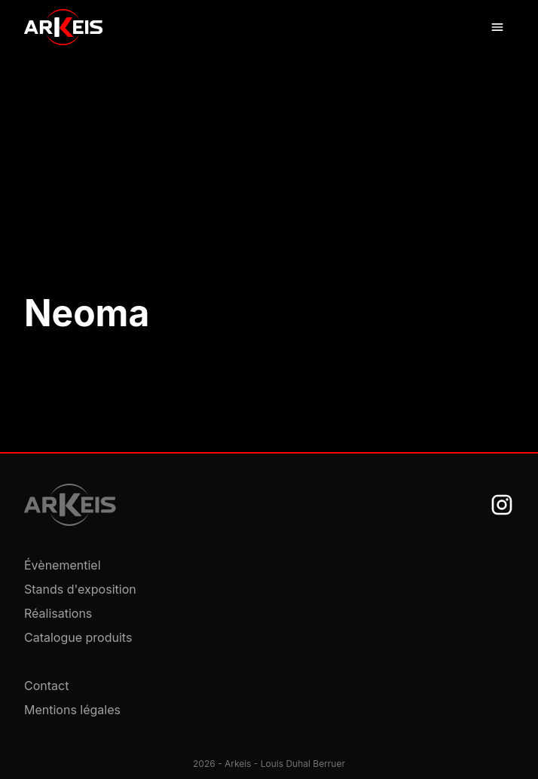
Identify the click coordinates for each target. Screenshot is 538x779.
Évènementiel (62, 565)
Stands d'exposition (80, 589)
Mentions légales (72, 709)
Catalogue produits (78, 637)
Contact (46, 685)
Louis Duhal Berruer (303, 763)
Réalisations (58, 613)
